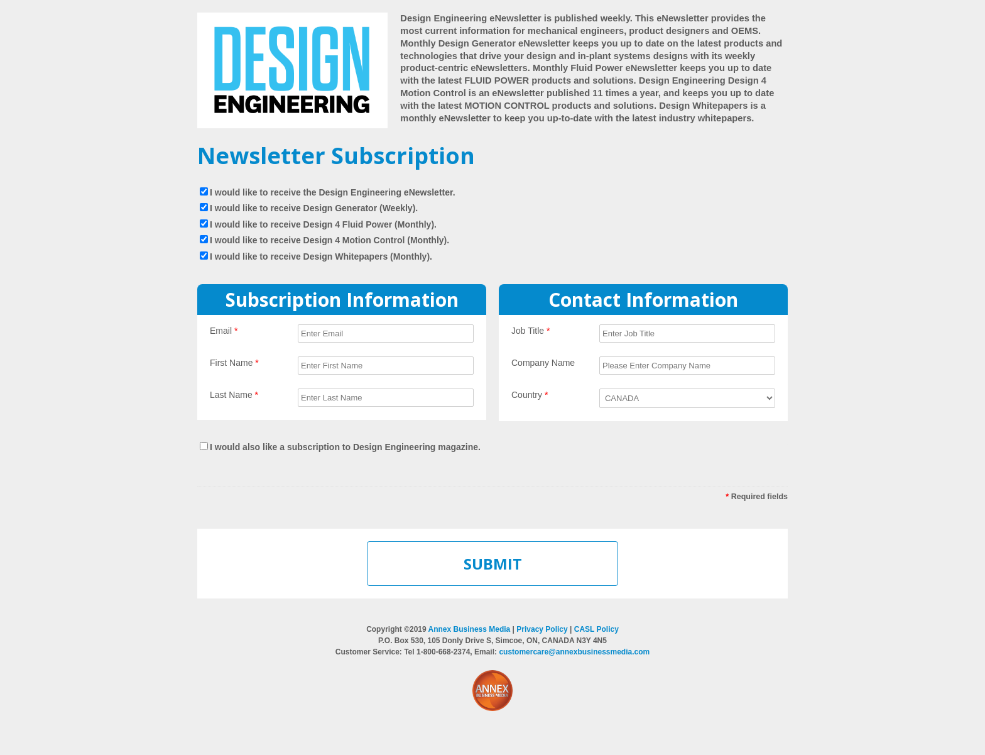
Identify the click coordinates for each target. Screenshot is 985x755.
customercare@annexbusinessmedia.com (574, 652)
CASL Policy (596, 629)
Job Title (530, 331)
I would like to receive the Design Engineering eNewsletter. (332, 192)
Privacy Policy (541, 629)
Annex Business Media (469, 629)
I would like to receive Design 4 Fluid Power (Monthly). (323, 224)
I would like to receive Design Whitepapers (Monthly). (321, 256)
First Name (234, 363)
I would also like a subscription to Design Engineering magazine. (345, 447)
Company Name (543, 363)
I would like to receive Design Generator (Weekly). (314, 208)
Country (529, 395)
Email (223, 331)
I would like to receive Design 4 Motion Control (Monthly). (329, 240)
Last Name (234, 395)
